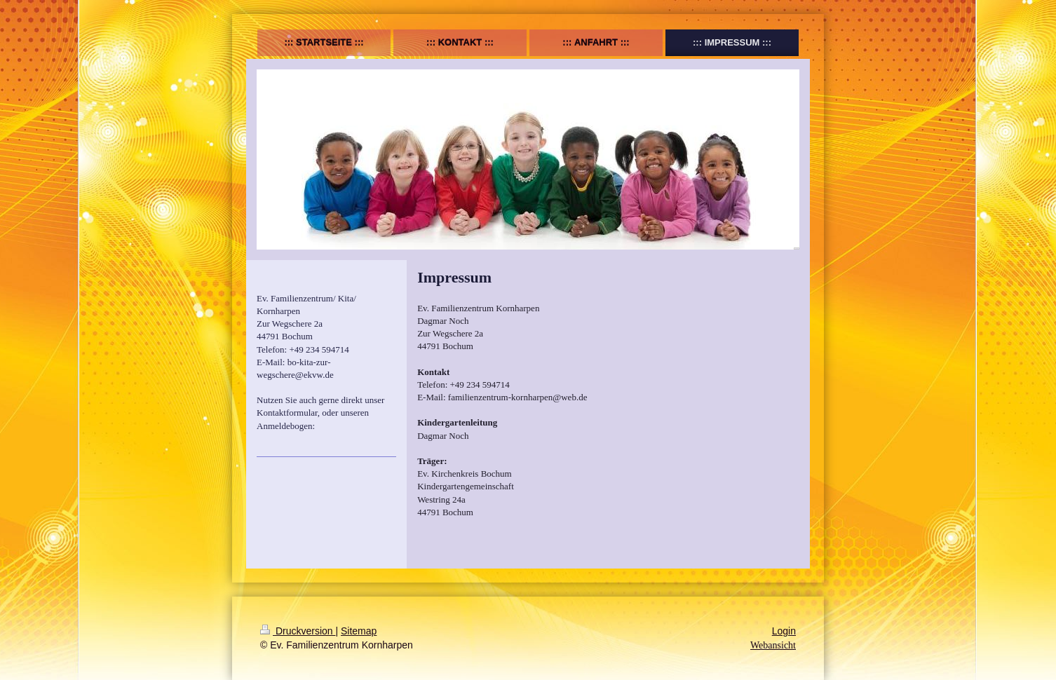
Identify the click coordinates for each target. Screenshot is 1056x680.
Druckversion (297, 631)
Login (784, 631)
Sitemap (359, 631)
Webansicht (773, 645)
